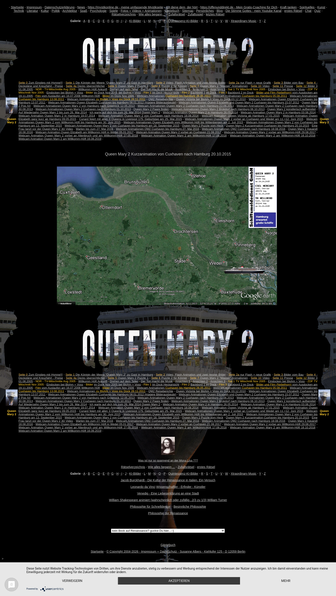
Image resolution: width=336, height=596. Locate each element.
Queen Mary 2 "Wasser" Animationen (219, 86)
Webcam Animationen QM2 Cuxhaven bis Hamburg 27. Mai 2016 (157, 129)
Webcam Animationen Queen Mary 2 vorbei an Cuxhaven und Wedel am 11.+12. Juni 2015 (244, 119)
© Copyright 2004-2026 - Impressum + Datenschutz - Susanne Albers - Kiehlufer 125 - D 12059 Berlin (175, 551)
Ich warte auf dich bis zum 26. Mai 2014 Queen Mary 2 (125, 112)
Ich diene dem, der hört (182, 7)
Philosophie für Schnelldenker (150, 506)
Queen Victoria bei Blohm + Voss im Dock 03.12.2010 (211, 99)
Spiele (113, 11)
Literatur (32, 11)
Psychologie (98, 11)
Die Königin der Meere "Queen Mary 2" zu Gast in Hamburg (109, 82)
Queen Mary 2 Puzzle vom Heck (202, 125)
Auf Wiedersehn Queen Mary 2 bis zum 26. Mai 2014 (52, 112)
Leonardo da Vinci (143, 487)
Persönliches (205, 11)
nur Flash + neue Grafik (250, 82)
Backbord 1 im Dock (203, 92)
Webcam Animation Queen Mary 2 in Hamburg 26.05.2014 (200, 112)
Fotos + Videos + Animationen (141, 11)
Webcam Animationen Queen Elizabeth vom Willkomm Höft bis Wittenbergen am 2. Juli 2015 (183, 122)
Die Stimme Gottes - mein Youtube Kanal (253, 11)
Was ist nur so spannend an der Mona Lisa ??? (168, 460)
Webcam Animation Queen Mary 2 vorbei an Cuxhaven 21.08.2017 (178, 132)
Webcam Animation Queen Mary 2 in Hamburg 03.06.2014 (278, 112)
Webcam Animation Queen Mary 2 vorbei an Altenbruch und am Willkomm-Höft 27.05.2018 (78, 135)
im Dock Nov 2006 (118, 96)
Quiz (317, 11)
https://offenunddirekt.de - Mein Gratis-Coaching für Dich (238, 7)
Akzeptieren (179, 581)
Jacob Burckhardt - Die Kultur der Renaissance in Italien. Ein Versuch (168, 480)
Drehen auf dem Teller (124, 89)
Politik (56, 11)
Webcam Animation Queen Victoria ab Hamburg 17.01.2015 (241, 115)
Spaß (83, 11)
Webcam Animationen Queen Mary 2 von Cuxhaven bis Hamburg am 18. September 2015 (122, 125)
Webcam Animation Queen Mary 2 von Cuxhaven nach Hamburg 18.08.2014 (148, 115)
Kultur (45, 11)
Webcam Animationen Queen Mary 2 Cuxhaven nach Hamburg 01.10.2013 (83, 109)
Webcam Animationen (173, 96)
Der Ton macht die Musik (157, 89)
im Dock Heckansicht (165, 92)
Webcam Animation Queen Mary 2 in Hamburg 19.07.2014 (56, 115)
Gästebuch (171, 11)
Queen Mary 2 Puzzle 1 (128, 86)
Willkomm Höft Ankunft (92, 89)
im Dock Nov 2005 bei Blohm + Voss (117, 92)
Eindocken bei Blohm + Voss (286, 89)
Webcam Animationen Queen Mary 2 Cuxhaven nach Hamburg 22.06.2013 (185, 105)
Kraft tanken (288, 7)
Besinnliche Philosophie (190, 506)
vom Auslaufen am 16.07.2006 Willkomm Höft (67, 96)
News (81, 7)
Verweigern (72, 581)
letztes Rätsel (215, 14)
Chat (308, 11)
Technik (19, 11)
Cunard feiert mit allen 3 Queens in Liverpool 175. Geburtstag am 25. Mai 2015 (130, 119)
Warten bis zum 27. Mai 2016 (94, 129)
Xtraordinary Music (244, 21)
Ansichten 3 (217, 89)
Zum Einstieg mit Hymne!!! (40, 82)
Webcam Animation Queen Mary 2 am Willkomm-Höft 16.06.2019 (59, 138)
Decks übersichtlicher (85, 86)
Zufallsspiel (195, 14)
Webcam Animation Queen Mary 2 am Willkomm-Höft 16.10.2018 (272, 135)
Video (260, 86)
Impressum (34, 7)
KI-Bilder (135, 21)
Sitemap (187, 11)
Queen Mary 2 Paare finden (151, 109)
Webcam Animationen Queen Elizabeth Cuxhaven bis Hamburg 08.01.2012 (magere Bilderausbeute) (112, 102)
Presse (283, 86)
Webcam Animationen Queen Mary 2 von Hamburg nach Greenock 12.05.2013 (84, 105)
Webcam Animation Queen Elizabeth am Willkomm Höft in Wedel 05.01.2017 (84, 132)
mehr (285, 581)
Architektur (69, 11)
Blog (220, 11)
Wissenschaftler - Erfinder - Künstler (180, 487)
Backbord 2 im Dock (240, 92)
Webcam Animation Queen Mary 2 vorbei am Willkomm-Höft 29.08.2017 (270, 132)
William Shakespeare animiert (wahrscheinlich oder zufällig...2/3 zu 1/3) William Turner (168, 500)
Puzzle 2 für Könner (169, 86)
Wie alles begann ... (152, 14)
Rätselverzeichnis (124, 14)
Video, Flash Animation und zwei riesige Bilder (191, 82)
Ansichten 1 (182, 89)
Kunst (321, 7)
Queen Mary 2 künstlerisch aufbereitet (291, 109)
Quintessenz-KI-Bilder (183, 21)
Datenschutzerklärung (59, 7)
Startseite (17, 7)
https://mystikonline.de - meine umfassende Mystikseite (125, 7)
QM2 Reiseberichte (160, 99)
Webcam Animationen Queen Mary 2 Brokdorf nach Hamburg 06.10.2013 (218, 109)
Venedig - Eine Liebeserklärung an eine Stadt (168, 493)
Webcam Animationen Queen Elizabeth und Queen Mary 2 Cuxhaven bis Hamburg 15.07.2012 (239, 102)
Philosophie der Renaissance (168, 513)
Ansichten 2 (200, 89)
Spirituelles (306, 7)
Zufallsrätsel (176, 14)
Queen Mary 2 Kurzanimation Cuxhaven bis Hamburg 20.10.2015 (267, 125)
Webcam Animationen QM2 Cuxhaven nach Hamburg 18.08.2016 (243, 129)
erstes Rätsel (293, 11)
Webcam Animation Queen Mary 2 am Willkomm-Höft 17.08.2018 (184, 135)
